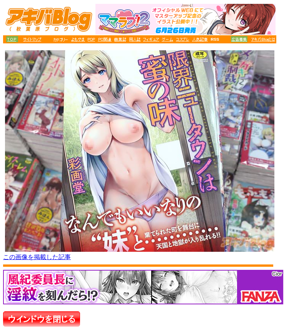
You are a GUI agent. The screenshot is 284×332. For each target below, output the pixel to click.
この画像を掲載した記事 (37, 257)
